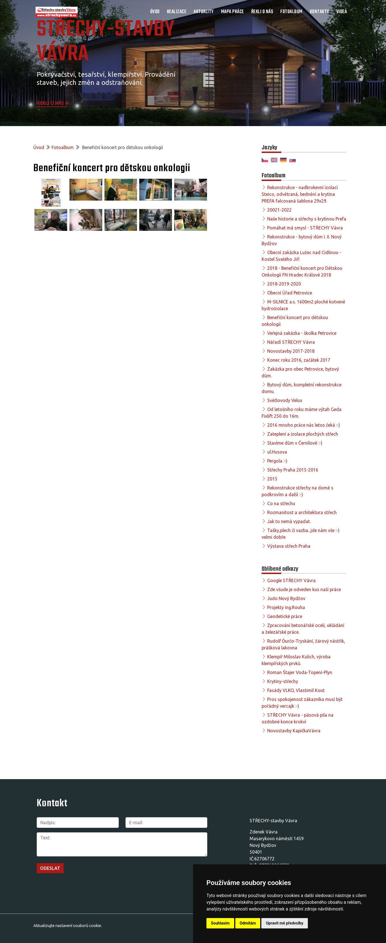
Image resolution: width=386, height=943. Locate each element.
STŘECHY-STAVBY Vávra (106, 42)
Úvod (155, 12)
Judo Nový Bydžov (286, 598)
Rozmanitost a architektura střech (302, 512)
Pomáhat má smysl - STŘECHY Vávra (305, 227)
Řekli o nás (262, 12)
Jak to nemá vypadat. (289, 521)
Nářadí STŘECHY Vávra (291, 342)
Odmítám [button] (248, 923)
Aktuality (204, 12)
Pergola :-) (277, 460)
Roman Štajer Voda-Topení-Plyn (299, 672)
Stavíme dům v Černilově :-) (294, 442)
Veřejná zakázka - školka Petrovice (301, 333)
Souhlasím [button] (220, 923)
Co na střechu (281, 503)
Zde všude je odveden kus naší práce (304, 589)
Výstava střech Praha (288, 546)
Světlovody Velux (284, 400)
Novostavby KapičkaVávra (293, 730)
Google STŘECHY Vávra (291, 580)
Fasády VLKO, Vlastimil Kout (296, 690)
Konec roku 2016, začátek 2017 (298, 360)
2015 (272, 478)
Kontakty (319, 12)
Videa (341, 12)
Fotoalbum (291, 12)
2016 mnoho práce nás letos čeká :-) (303, 425)
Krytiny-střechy (282, 681)
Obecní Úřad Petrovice (289, 292)
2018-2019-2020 (284, 283)
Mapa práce (232, 12)
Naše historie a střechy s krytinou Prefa (306, 218)
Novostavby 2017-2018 (291, 351)
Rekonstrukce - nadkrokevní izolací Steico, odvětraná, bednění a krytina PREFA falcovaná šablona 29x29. (300, 194)
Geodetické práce (284, 616)
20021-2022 (279, 209)
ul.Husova (277, 451)
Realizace (177, 12)
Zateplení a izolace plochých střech (302, 433)
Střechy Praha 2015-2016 (292, 469)
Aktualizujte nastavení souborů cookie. (67, 925)
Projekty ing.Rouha (286, 607)
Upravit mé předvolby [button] (284, 923)
